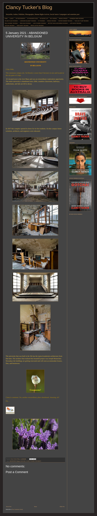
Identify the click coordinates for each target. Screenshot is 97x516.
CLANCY (12, 18)
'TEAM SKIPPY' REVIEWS (22, 25)
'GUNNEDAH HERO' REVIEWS (77, 18)
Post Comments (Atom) (17, 509)
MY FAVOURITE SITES (32, 18)
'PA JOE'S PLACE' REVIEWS (11, 20)
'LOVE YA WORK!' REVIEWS (39, 23)
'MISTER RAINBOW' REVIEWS (65, 20)
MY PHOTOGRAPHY (20, 18)
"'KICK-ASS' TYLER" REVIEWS (81, 20)
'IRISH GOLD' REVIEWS (25, 23)
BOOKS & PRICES (63, 18)
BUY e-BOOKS (53, 18)
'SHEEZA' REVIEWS (51, 20)
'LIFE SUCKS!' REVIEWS (75, 23)
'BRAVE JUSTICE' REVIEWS (37, 25)
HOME (6, 18)
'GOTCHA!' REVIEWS (9, 25)
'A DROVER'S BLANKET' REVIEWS (28, 20)
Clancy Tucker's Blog (29, 7)
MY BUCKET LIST (44, 18)
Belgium (18, 461)
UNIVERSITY (38, 461)
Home (35, 506)
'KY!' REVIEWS (41, 20)
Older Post (62, 506)
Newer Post (8, 506)
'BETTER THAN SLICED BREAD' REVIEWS (58, 23)
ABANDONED (12, 461)
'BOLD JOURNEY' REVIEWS (11, 23)
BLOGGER (23, 461)
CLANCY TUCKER (30, 461)
